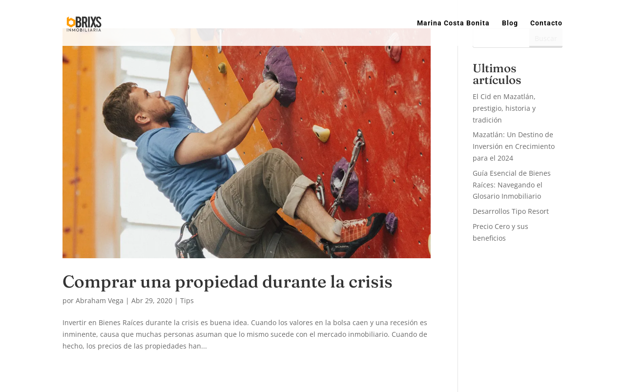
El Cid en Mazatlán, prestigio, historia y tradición (504, 108)
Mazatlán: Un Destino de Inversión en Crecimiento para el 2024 (514, 146)
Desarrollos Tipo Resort (511, 211)
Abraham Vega (100, 300)
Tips (187, 300)
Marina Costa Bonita (453, 23)
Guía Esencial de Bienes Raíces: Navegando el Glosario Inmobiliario (512, 184)
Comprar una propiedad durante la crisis (227, 281)
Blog (510, 23)
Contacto (546, 23)
